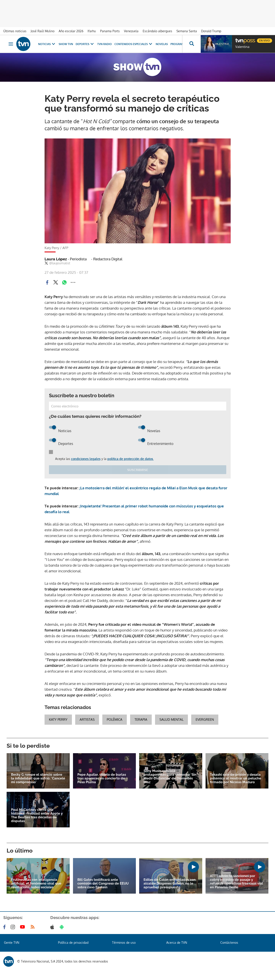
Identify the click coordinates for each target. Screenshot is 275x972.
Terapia (141, 719)
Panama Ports (110, 31)
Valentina (242, 47)
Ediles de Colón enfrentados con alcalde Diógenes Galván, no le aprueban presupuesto (170, 883)
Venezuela (131, 31)
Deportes (85, 44)
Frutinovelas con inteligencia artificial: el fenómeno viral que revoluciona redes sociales (36, 883)
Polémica (114, 719)
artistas (87, 719)
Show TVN (66, 44)
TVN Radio (104, 44)
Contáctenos (229, 942)
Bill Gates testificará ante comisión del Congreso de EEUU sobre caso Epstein (103, 883)
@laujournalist (57, 263)
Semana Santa (186, 31)
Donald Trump (211, 31)
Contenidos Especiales (133, 44)
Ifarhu (92, 31)
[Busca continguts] (191, 44)
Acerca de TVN (176, 942)
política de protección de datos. (130, 459)
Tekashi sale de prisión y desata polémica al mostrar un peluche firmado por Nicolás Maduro (235, 778)
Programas (181, 44)
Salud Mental (171, 719)
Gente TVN (11, 942)
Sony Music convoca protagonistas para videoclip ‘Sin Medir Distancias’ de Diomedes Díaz (170, 776)
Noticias (47, 44)
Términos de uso (124, 942)
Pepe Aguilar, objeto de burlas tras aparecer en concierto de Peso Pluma (101, 778)
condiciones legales (86, 459)
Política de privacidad (73, 942)
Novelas (162, 44)
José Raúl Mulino (42, 31)
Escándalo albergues (157, 31)
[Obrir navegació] (10, 44)
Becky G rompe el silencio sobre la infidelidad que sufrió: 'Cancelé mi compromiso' (38, 778)
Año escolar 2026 (71, 31)
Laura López (66, 259)
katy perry (58, 719)
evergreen (205, 719)
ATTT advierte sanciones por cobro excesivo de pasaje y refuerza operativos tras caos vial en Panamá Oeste (236, 881)
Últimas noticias (14, 31)
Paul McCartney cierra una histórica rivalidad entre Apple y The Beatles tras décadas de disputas (37, 815)
